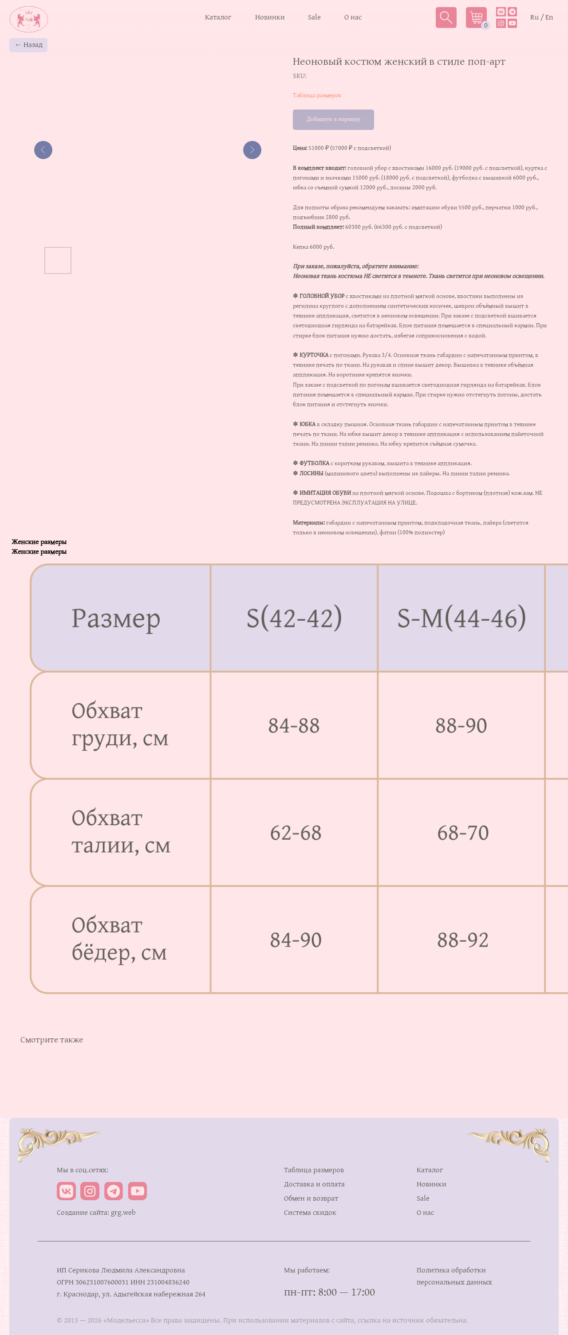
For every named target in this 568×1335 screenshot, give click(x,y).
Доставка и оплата (314, 1184)
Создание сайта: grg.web (96, 1213)
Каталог (218, 17)
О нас (353, 17)
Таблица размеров (317, 95)
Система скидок (310, 1213)
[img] (512, 11)
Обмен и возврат (311, 1198)
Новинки (270, 17)
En (549, 17)
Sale (314, 17)
